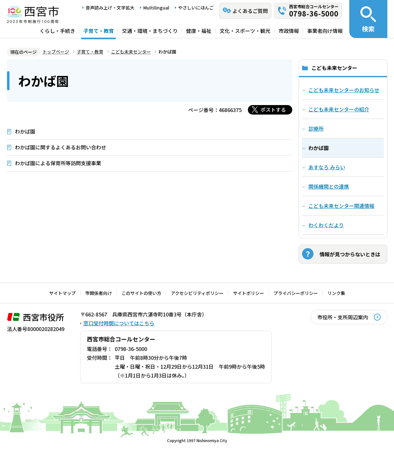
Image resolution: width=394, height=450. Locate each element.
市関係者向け (98, 293)
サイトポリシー (248, 293)
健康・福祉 (198, 30)
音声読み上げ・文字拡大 (110, 7)
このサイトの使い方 (141, 293)
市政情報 (289, 30)
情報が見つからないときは (350, 254)
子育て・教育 (98, 30)
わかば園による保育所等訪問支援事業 (58, 163)
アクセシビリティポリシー (197, 293)
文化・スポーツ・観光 (245, 30)
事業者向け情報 (325, 30)
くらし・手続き (57, 30)
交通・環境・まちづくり (150, 30)
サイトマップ (62, 293)
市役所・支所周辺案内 (342, 317)
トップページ (55, 51)
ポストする (273, 109)
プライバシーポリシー (296, 293)
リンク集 (336, 293)
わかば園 (25, 131)
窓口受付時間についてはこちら (118, 323)
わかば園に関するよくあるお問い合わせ (60, 147)
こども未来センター (131, 51)
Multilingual (156, 7)
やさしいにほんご (196, 7)
